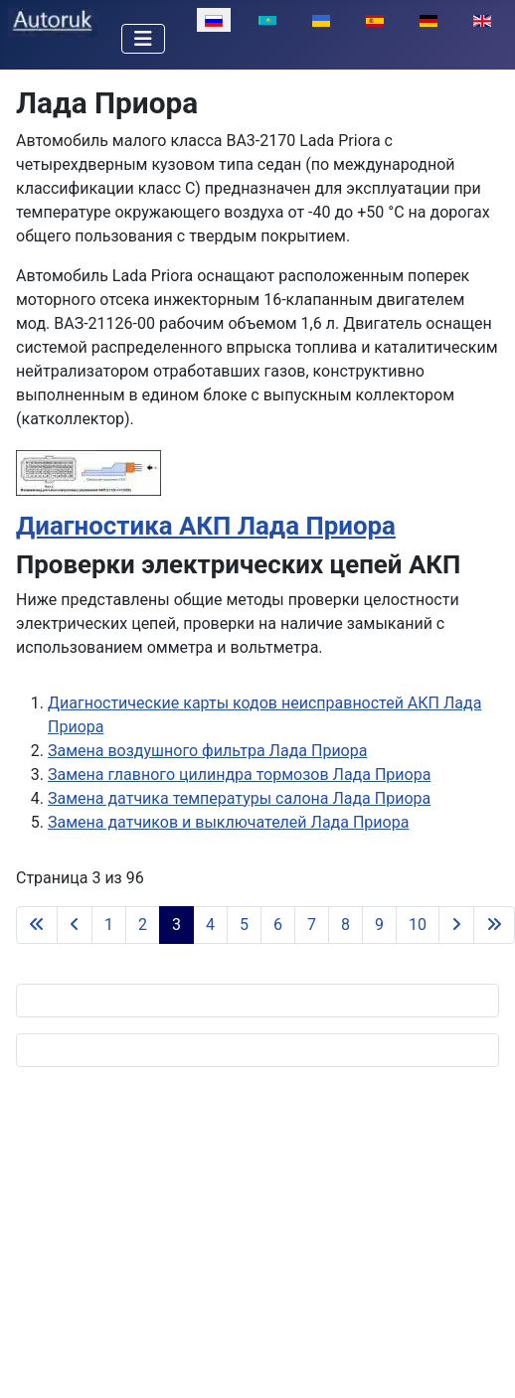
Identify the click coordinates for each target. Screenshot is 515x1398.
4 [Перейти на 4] (210, 924)
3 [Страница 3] (176, 924)
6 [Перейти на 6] (277, 924)
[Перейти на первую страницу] (37, 925)
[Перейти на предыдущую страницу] (74, 925)
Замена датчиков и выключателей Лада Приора (228, 822)
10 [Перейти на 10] (418, 924)
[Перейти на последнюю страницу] (494, 925)
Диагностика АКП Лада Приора (206, 526)
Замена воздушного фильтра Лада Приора (207, 750)
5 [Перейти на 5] (244, 924)
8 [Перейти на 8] (345, 924)
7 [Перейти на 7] (311, 924)
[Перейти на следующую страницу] (456, 925)
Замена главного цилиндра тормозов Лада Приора (239, 774)
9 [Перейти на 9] (379, 924)
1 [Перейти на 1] (108, 924)
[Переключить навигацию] (143, 39)
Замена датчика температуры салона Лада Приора (239, 798)
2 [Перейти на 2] (142, 924)
